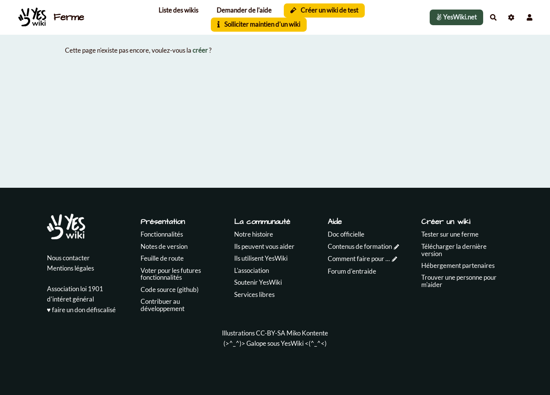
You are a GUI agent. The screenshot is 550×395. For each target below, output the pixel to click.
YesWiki (292, 343)
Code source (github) (170, 289)
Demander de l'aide (244, 10)
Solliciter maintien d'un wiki (258, 24)
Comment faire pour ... (359, 259)
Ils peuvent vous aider (264, 246)
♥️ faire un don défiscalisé (81, 310)
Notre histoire (253, 234)
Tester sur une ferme (450, 234)
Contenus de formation (360, 246)
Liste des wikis (178, 10)
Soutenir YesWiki (258, 282)
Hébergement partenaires (458, 265)
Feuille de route (162, 258)
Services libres (254, 294)
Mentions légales (70, 268)
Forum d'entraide (352, 271)
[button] (529, 17)
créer (200, 50)
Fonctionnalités (162, 234)
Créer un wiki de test (324, 10)
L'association (251, 270)
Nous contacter (68, 258)
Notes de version (164, 246)
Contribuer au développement (162, 305)
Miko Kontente (307, 333)
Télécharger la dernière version (454, 250)
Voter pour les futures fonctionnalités (171, 274)
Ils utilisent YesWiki (261, 258)
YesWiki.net (456, 17)
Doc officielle (346, 234)
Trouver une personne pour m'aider (459, 281)
